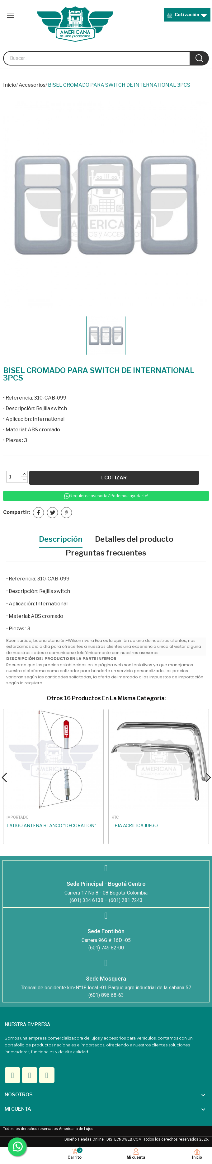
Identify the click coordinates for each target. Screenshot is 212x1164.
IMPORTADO (18, 817)
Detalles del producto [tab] (134, 539)
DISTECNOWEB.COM (124, 1139)
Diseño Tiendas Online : (85, 1139)
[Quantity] (13, 477)
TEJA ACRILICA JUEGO (135, 825)
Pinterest (66, 512)
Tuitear (52, 512)
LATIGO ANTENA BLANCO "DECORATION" (51, 825)
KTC (115, 817)
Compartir (38, 512)
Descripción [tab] (60, 539)
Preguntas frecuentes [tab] (106, 552)
